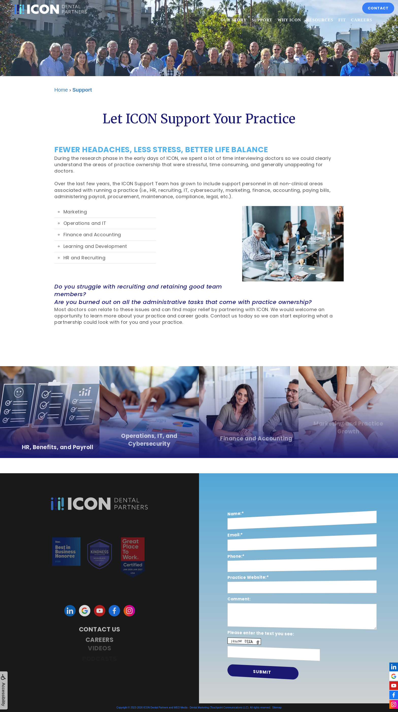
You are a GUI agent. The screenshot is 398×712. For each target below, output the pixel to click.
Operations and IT (84, 223)
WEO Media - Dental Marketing (191, 707)
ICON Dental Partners (155, 707)
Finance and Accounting (92, 234)
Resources (319, 20)
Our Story (234, 20)
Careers (361, 20)
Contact (378, 8)
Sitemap (277, 707)
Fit (342, 20)
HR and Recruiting (84, 258)
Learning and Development (95, 246)
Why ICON (289, 20)
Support (262, 20)
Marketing (75, 212)
